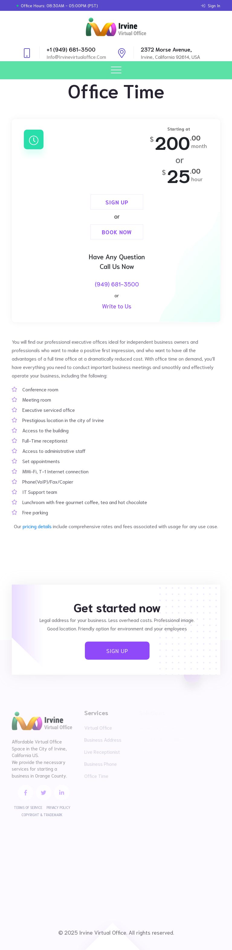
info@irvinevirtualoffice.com (76, 56)
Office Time (96, 775)
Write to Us (116, 306)
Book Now (117, 231)
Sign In (210, 5)
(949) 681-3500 (117, 284)
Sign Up (116, 202)
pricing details (37, 526)
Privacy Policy (58, 807)
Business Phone (100, 763)
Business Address (102, 739)
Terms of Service (28, 807)
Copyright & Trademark (42, 815)
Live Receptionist (102, 751)
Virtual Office (98, 727)
